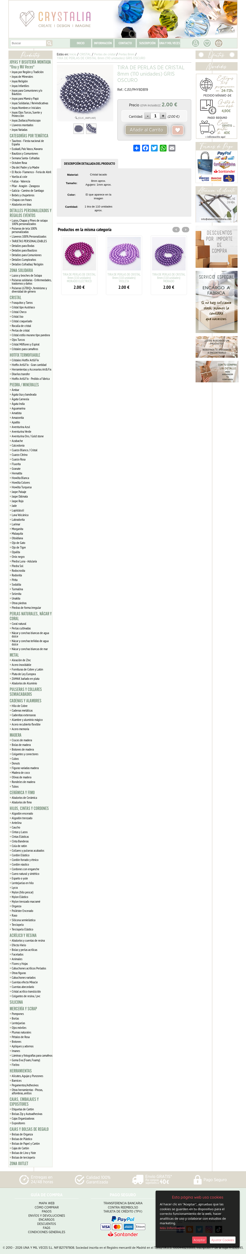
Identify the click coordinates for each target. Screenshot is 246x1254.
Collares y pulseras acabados (28, 850)
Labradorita (18, 519)
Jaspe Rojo (18, 501)
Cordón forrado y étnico (25, 860)
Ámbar (15, 390)
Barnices (16, 1080)
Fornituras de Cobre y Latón (27, 669)
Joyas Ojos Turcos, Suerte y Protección (27, 114)
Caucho (16, 827)
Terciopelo (18, 924)
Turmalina (17, 589)
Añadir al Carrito (146, 130)
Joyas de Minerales (22, 76)
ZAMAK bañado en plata (25, 678)
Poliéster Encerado (22, 911)
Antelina (16, 822)
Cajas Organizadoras (23, 1118)
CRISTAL (15, 297)
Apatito (16, 422)
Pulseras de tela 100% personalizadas (24, 230)
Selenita (16, 594)
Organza (16, 906)
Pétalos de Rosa (21, 1037)
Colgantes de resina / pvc (26, 996)
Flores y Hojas (20, 963)
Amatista (16, 413)
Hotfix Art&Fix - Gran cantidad (29, 365)
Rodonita (17, 575)
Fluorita (16, 464)
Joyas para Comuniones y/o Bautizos (27, 92)
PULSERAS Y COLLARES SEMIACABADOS (26, 692)
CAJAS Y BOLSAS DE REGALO (29, 1129)
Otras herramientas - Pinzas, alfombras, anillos (27, 1091)
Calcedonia (18, 445)
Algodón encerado (22, 813)
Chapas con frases (22, 200)
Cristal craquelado (22, 321)
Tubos (15, 786)
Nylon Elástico (20, 897)
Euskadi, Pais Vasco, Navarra (27, 149)
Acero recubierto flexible (26, 724)
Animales (17, 959)
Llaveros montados (22, 125)
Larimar (16, 524)
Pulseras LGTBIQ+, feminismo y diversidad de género (29, 289)
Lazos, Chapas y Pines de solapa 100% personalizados (30, 222)
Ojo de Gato (18, 543)
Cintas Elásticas (20, 836)
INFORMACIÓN (103, 43)
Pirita (14, 580)
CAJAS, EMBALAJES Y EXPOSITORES (24, 1102)
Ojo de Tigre (19, 547)
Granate (16, 468)
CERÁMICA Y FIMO (22, 792)
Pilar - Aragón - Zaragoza (26, 186)
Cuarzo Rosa (18, 459)
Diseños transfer (21, 374)
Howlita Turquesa (22, 487)
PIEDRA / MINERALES (24, 385)
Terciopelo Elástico (22, 929)
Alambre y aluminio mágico (27, 719)
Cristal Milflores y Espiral (26, 344)
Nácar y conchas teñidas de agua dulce (30, 642)
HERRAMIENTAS (21, 1071)
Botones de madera (23, 749)
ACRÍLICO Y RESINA (23, 935)
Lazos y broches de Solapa (27, 275)
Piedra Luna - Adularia (24, 561)
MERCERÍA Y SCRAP (23, 1008)
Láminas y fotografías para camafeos (32, 1055)
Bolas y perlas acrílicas (24, 950)
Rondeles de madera (23, 782)
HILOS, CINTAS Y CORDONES (29, 808)
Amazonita (18, 417)
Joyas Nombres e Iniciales (26, 108)
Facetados (17, 954)
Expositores (18, 1123)
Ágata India (18, 403)
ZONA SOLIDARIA (21, 270)
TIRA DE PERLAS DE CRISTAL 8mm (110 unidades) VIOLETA (124, 277)
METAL (14, 655)
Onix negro (18, 556)
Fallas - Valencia (21, 181)
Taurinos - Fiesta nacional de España (28, 142)
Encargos (46, 1219)
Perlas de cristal (21, 330)
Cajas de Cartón (20, 1148)
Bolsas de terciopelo (23, 1157)
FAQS (46, 1228)
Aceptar (199, 1240)
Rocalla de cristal (21, 326)
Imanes (16, 1051)
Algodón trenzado (22, 818)
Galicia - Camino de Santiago (28, 190)
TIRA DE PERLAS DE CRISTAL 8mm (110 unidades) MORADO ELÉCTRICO (79, 277)
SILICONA (16, 1002)
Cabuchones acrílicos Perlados (29, 968)
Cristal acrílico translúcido (26, 991)
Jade (14, 505)
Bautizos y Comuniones (25, 153)
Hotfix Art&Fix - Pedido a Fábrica (31, 378)
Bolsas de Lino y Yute (24, 1153)
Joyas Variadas (19, 129)
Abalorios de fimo (22, 802)
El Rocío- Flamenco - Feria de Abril (31, 172)
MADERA (15, 735)
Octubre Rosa (19, 163)
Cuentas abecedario (23, 987)
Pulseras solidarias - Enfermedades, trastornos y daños (32, 281)
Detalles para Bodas (23, 246)
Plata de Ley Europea (24, 674)
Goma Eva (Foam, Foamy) (26, 1060)
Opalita (16, 552)
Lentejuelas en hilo (23, 883)
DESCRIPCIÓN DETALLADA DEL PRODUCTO (89, 163)
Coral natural (19, 623)
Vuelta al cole (19, 176)
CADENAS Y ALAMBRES (25, 701)
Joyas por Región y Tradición (28, 72)
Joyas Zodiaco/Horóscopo (26, 120)
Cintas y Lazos (20, 832)
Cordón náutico (20, 864)
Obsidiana (17, 538)
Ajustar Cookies (222, 1240)
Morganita (17, 529)
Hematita (17, 473)
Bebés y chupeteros (23, 195)
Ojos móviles (19, 1027)
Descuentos (46, 1224)
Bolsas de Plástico (22, 1139)
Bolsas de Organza (22, 1134)
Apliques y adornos (22, 1046)
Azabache (17, 441)
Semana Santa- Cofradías (26, 158)
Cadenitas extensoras (24, 715)
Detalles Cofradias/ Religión (27, 264)
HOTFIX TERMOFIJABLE (25, 355)
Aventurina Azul (21, 427)
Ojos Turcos (18, 339)
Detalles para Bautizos (24, 250)
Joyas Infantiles (20, 86)
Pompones (18, 1014)
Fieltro (15, 1065)
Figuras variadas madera (25, 768)
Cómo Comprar (47, 1207)
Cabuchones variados (24, 977)
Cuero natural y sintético (25, 873)
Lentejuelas (18, 1023)
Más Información (172, 1228)
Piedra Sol (17, 566)
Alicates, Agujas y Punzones (27, 1076)
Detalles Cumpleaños (24, 259)
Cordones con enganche (25, 869)
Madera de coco (21, 772)
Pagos (47, 1211)
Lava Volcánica (20, 515)
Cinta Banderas (20, 841)
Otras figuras (19, 973)
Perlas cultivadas (21, 628)
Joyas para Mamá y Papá (25, 98)
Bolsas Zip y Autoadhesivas (27, 1114)
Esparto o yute (20, 878)
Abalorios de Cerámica (24, 797)
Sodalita (16, 584)
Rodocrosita (18, 570)
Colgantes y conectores (25, 754)
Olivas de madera (21, 777)
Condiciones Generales (46, 1232)
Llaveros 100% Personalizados (29, 236)
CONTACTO (125, 43)
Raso (14, 915)
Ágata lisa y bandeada (24, 394)
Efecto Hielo (19, 945)
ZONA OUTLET (19, 1163)
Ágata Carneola (20, 399)
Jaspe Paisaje (19, 492)
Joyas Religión (20, 81)
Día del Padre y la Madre (25, 167)
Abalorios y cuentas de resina (28, 940)
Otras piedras (19, 603)
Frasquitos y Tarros (22, 302)
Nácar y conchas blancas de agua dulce (30, 634)
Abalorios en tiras (21, 204)
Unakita (16, 598)
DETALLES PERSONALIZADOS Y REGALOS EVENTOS (31, 213)
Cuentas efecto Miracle (25, 982)
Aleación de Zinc (21, 660)
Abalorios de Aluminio (24, 683)
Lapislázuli (18, 510)
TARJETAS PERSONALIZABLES (29, 241)
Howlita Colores (21, 482)
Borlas (15, 1018)
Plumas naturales (21, 1032)
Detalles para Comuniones (26, 255)
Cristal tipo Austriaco (23, 307)
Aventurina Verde (21, 431)
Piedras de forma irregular (26, 607)
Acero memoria (20, 729)
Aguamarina (18, 408)
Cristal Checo (19, 312)
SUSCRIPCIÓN (147, 43)
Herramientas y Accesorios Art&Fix (32, 369)
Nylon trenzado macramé (26, 901)
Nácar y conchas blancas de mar (30, 649)
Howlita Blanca (20, 478)
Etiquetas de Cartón (23, 1109)
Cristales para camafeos (25, 349)
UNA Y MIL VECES (169, 43)
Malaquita (17, 533)
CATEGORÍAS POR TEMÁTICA (29, 136)
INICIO (81, 43)
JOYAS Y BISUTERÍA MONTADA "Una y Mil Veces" (30, 64)
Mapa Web (46, 1203)
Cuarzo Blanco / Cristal (24, 450)
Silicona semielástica (23, 920)
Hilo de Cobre (20, 706)
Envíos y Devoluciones (46, 1215)
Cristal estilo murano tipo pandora (31, 335)
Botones (16, 1041)
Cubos (15, 758)
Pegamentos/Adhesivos (25, 1085)
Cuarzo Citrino (20, 454)
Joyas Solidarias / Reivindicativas (30, 103)
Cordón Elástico (20, 855)
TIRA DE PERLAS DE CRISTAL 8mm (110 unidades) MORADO (168, 277)
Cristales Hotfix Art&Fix (25, 360)
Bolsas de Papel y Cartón (26, 1143)
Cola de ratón (19, 846)
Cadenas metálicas (22, 710)
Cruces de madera (22, 740)
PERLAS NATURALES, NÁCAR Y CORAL (31, 616)
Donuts (16, 763)
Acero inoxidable (21, 664)
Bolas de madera (21, 745)
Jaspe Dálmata (20, 496)
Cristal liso (17, 316)
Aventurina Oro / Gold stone (28, 436)
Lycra (15, 887)
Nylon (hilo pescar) (22, 892)
